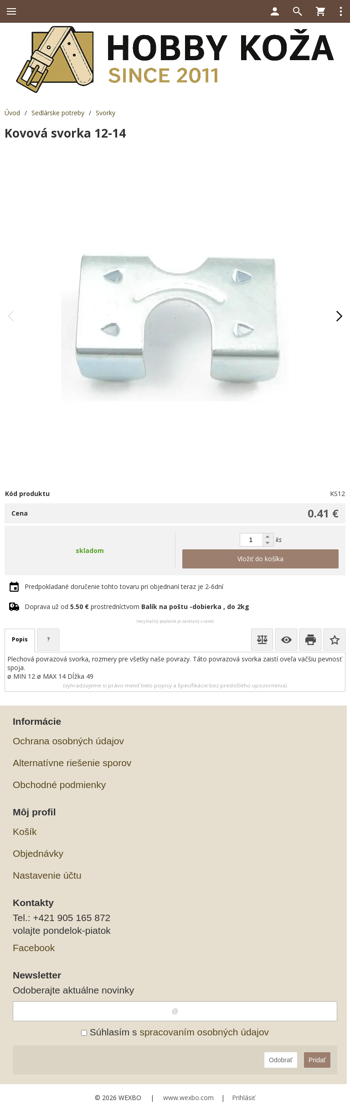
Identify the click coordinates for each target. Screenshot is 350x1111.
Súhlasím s (175, 1032)
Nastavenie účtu (47, 875)
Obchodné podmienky (59, 784)
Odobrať (281, 1060)
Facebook (34, 947)
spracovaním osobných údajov (204, 1032)
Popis (20, 639)
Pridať (317, 1060)
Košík (25, 831)
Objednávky (38, 853)
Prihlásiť (243, 1097)
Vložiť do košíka (260, 558)
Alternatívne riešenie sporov (72, 763)
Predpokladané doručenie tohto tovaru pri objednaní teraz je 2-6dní (124, 586)
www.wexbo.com (188, 1097)
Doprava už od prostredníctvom (137, 606)
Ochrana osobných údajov (68, 741)
